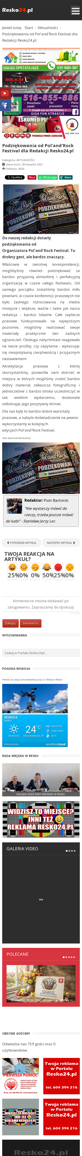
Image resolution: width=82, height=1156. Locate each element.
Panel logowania (36, 1104)
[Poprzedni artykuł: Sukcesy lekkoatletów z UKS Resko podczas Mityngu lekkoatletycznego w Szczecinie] (21, 543)
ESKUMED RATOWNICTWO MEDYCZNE (41, 1143)
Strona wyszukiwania (41, 1123)
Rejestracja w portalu (36, 1110)
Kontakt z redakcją (36, 1117)
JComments (74, 613)
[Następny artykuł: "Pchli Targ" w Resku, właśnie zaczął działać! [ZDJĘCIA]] (61, 543)
